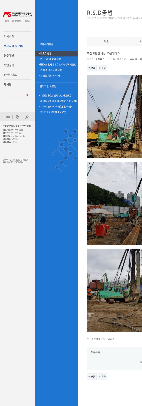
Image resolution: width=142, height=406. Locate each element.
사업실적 (9, 65)
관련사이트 (10, 74)
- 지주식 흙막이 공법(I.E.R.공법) (55, 107)
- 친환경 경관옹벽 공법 (50, 70)
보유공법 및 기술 (13, 46)
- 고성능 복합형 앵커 (49, 76)
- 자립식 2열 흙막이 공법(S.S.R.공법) (58, 101)
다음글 (102, 68)
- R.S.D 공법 (45, 53)
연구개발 (9, 55)
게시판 (7, 84)
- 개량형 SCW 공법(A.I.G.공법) (55, 95)
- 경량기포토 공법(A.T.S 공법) (52, 112)
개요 (106, 41)
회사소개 (9, 36)
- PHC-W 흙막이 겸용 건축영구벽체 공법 (57, 64)
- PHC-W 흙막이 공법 (50, 59)
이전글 (91, 68)
